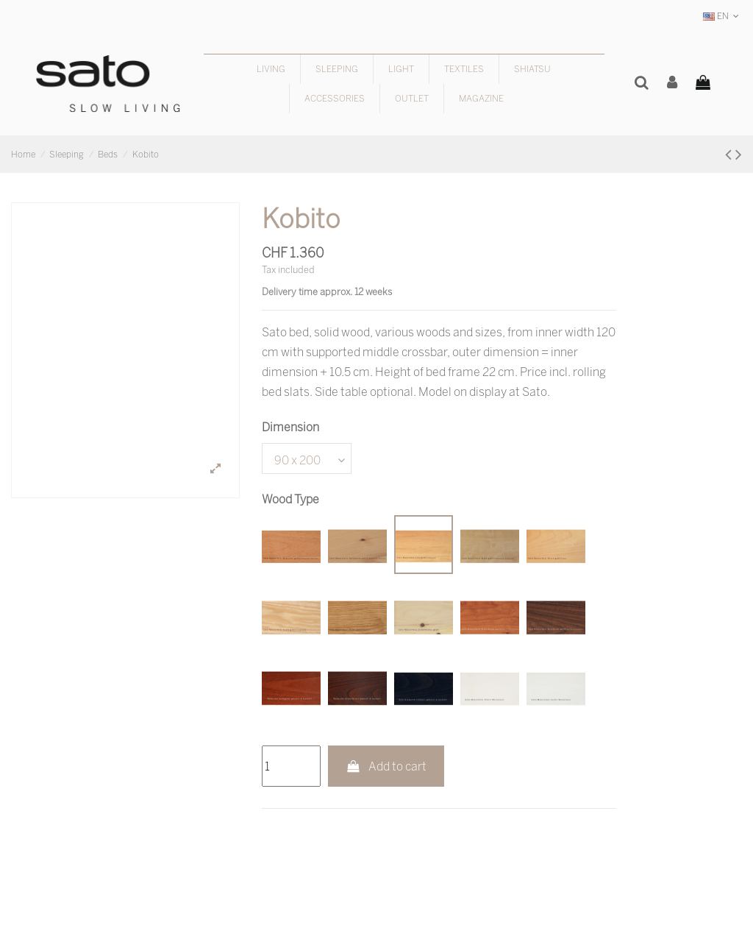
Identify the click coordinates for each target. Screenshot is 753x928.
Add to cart (386, 766)
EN (722, 16)
